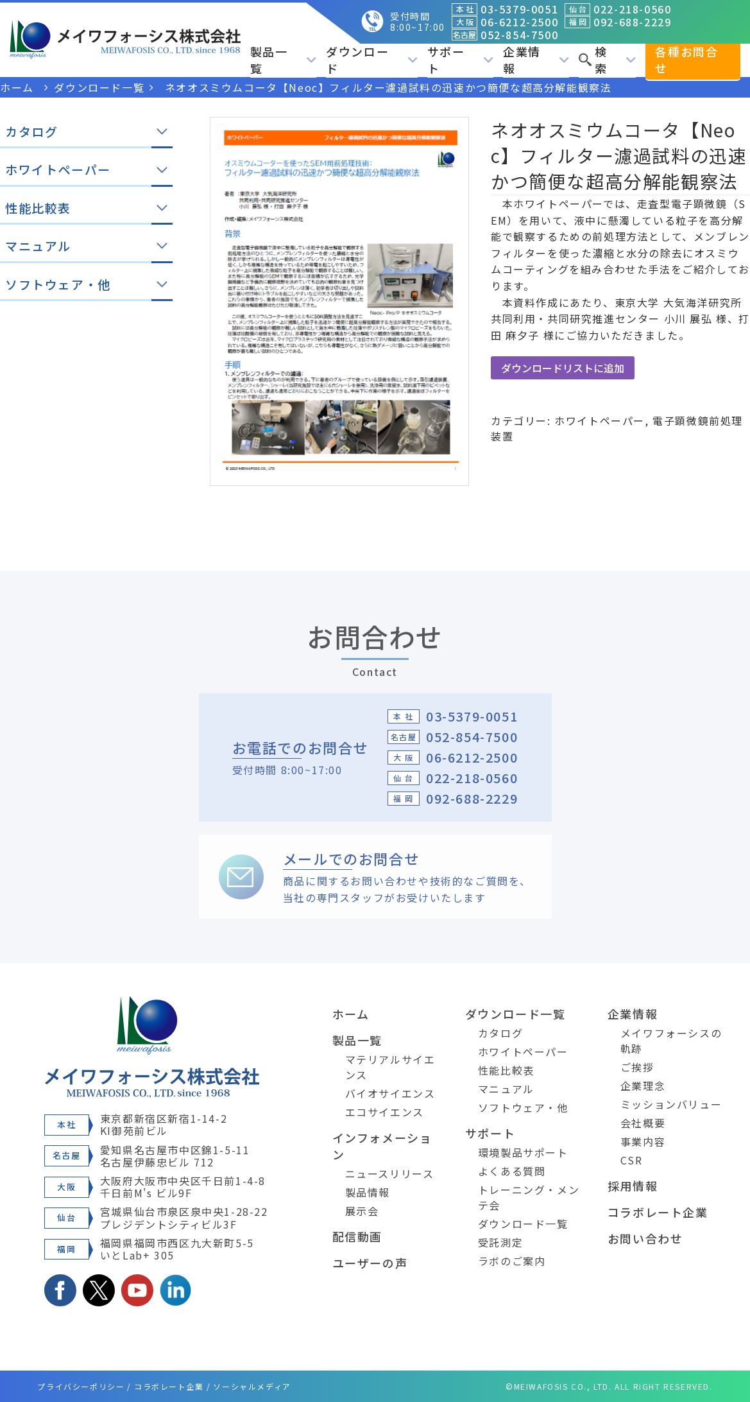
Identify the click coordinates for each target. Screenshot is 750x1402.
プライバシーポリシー (80, 1386)
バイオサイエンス (390, 1093)
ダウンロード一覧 (515, 1013)
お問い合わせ (645, 1238)
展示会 (362, 1210)
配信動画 (357, 1236)
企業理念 (642, 1085)
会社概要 (642, 1122)
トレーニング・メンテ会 (528, 1197)
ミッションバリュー (671, 1104)
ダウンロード (372, 59)
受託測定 (500, 1242)
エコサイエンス (384, 1112)
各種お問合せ (686, 59)
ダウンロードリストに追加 (562, 368)
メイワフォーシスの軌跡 (671, 1040)
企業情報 (536, 59)
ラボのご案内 (512, 1260)
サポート (460, 59)
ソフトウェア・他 (523, 1107)
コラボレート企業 (658, 1212)
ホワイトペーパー (599, 420)
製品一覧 (283, 59)
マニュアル (506, 1088)
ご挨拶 (637, 1067)
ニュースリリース (389, 1173)
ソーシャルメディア (252, 1386)
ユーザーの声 (370, 1262)
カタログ (500, 1033)
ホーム (351, 1013)
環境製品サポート (523, 1152)
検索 (607, 59)
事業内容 (642, 1141)
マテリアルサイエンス (390, 1067)
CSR (631, 1160)
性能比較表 (506, 1070)
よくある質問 (512, 1171)
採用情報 (633, 1185)
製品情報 (367, 1192)
